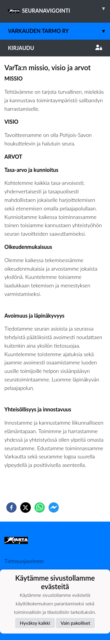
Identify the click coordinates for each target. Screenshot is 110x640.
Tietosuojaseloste (24, 561)
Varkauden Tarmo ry (59, 31)
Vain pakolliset (75, 623)
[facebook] (11, 507)
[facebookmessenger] (53, 507)
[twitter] (25, 507)
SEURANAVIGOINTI (59, 8)
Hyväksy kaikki (35, 623)
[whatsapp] (39, 507)
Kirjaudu (55, 48)
